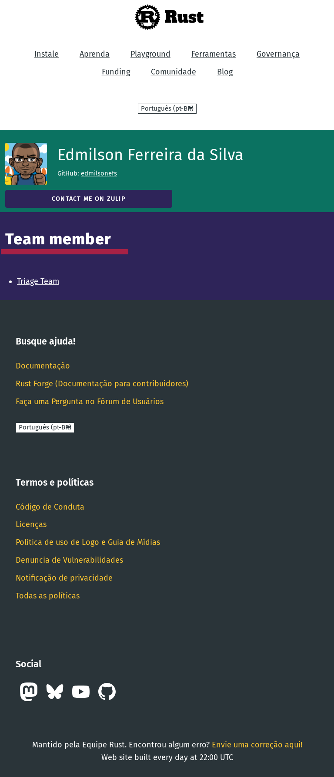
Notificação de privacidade (64, 578)
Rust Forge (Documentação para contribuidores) (102, 383)
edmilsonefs (99, 173)
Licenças (31, 524)
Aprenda (95, 54)
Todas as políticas (48, 596)
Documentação (43, 366)
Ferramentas (213, 54)
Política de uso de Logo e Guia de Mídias (88, 542)
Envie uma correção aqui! (257, 745)
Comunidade (173, 72)
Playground (150, 54)
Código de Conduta (50, 507)
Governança (278, 54)
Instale (46, 54)
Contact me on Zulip (89, 199)
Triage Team (38, 281)
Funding (116, 72)
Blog (225, 72)
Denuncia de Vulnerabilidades (69, 560)
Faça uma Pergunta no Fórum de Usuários (90, 401)
